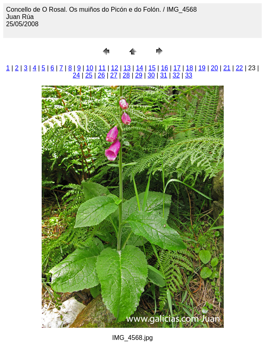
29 (138, 75)
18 (189, 68)
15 (152, 68)
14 (139, 68)
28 (126, 75)
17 (177, 68)
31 (163, 75)
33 (188, 75)
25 (89, 75)
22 (239, 68)
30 (151, 75)
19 (202, 68)
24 (76, 75)
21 (227, 68)
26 (101, 75)
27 (113, 75)
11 (102, 68)
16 (164, 68)
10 (89, 68)
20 (214, 68)
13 (127, 68)
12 (114, 68)
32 (176, 75)
